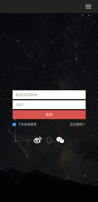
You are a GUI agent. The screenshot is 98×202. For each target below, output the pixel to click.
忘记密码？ (78, 124)
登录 (49, 115)
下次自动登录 (25, 124)
